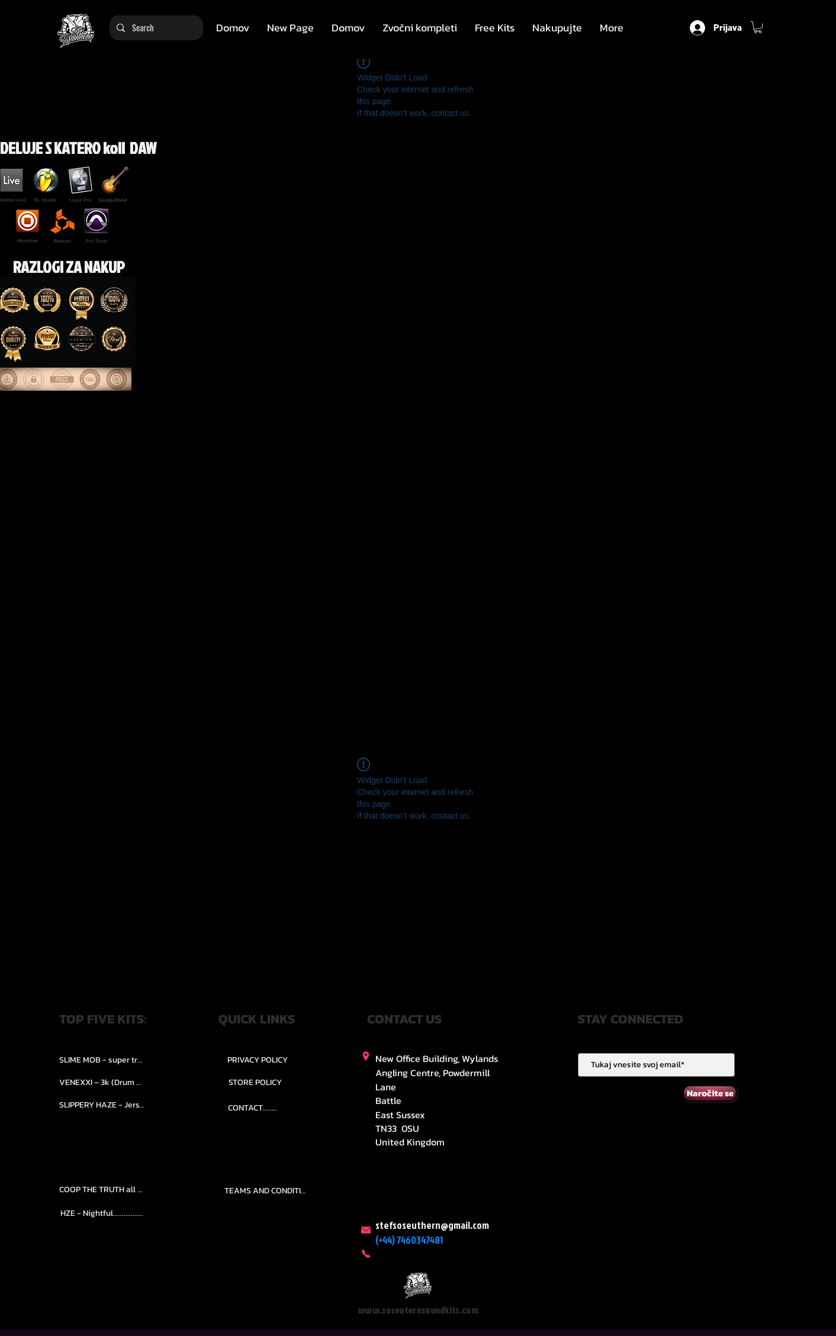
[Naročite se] (710, 1093)
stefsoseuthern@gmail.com (432, 1225)
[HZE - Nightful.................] (101, 1213)
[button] (420, 28)
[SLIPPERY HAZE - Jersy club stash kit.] (101, 1104)
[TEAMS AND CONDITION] (267, 1191)
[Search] (155, 27)
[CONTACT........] (252, 1107)
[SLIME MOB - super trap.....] (101, 1059)
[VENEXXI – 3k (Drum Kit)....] (101, 1082)
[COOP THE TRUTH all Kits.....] (101, 1190)
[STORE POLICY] (254, 1082)
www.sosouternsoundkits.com (418, 1310)
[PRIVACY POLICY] (257, 1059)
